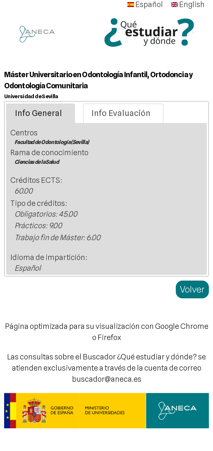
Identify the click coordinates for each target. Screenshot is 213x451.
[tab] (40, 113)
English (188, 4)
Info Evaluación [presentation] (121, 113)
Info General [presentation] (38, 113)
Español (145, 4)
